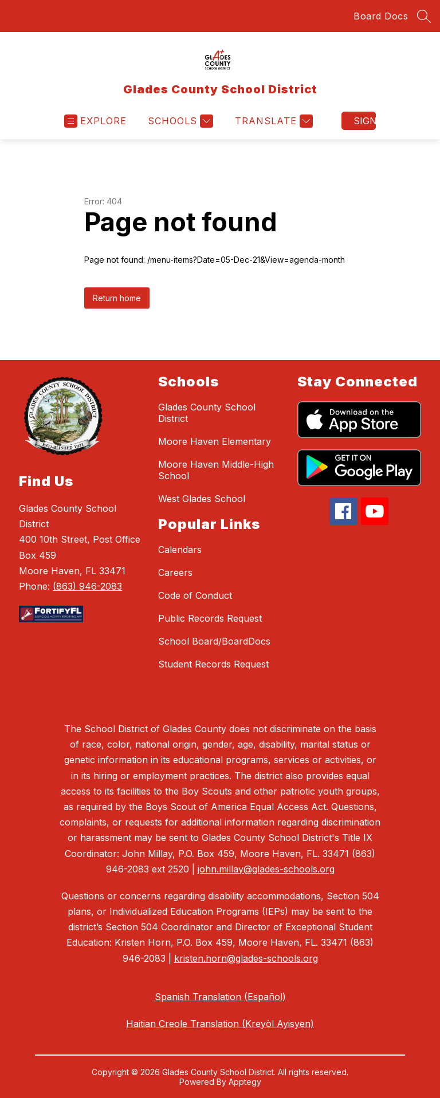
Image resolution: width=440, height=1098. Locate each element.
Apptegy (245, 1082)
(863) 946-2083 (87, 586)
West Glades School (201, 498)
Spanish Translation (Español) (220, 996)
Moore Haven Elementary (214, 441)
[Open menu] (95, 121)
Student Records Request (213, 664)
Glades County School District (207, 412)
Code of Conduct (195, 595)
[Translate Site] (272, 121)
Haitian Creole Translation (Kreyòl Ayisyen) (220, 1023)
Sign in (364, 121)
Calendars (180, 549)
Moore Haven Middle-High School (216, 470)
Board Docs (380, 16)
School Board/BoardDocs (214, 641)
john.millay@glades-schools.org (266, 869)
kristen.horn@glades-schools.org (246, 958)
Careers (175, 572)
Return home (117, 298)
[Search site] (424, 16)
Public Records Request (210, 618)
